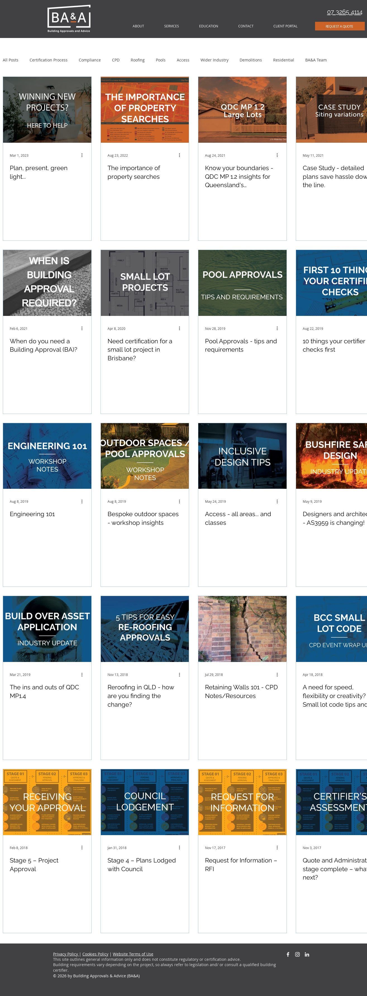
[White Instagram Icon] (297, 954)
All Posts (10, 60)
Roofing (138, 60)
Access (183, 60)
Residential (283, 60)
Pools (161, 60)
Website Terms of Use (133, 954)
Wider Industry (214, 60)
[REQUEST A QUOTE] (340, 26)
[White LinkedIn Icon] (307, 954)
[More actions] (83, 155)
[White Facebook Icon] (288, 954)
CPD (116, 60)
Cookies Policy (95, 954)
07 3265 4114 (345, 11)
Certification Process (49, 60)
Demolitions (251, 60)
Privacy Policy (66, 954)
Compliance (90, 60)
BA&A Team (316, 60)
